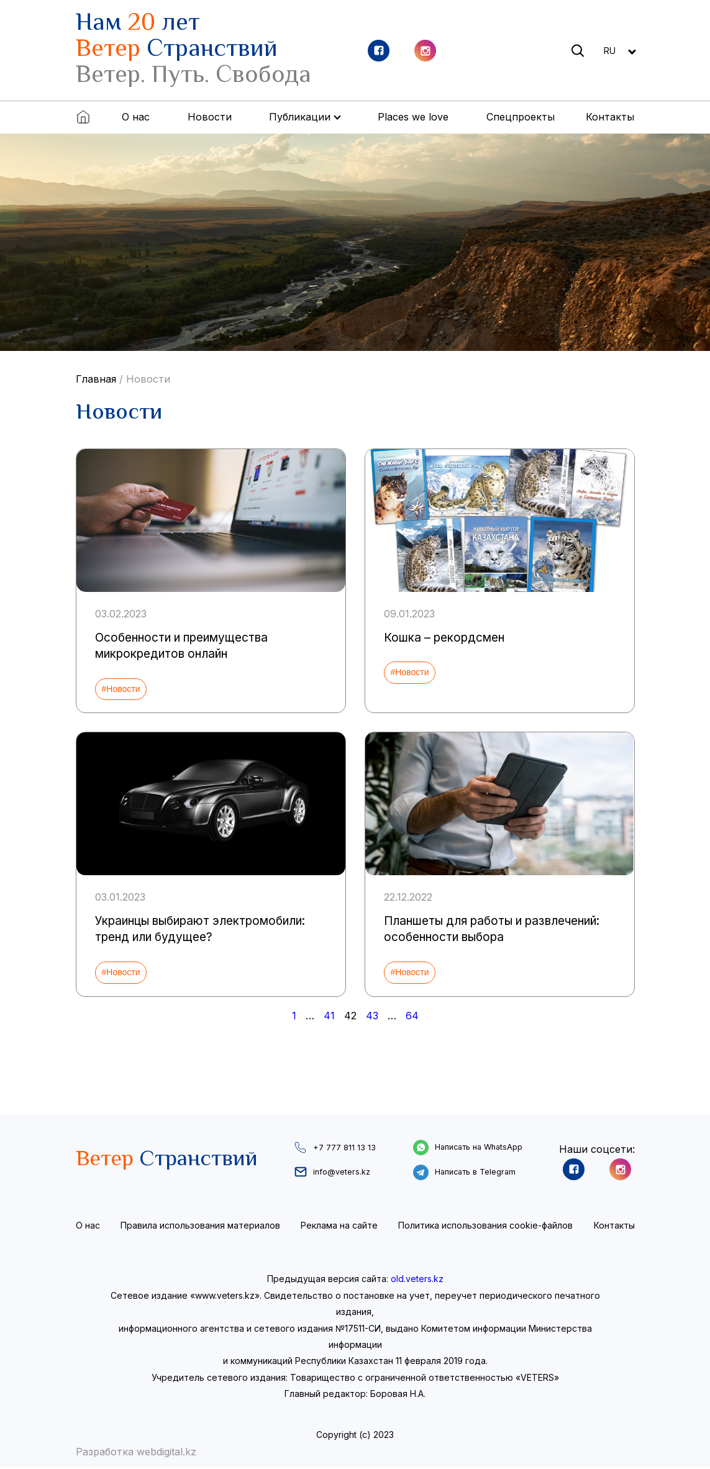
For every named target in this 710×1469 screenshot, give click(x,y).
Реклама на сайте (339, 1226)
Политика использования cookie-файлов (485, 1226)
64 (412, 1015)
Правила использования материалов (200, 1226)
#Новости (121, 689)
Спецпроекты (520, 117)
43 (372, 1015)
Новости (210, 117)
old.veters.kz (417, 1280)
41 (329, 1015)
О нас (136, 117)
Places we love (413, 117)
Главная (96, 379)
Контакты (610, 117)
